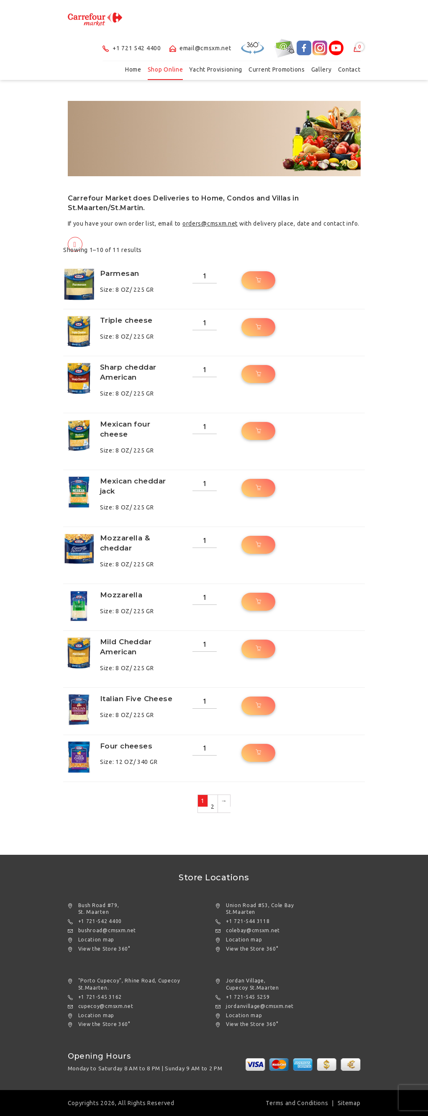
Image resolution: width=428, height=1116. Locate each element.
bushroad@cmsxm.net (107, 930)
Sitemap (349, 1103)
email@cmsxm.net (200, 48)
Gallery (321, 69)
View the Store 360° (104, 948)
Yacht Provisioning (215, 69)
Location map (96, 939)
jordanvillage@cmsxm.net (260, 1006)
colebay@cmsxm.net (253, 930)
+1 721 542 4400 (132, 48)
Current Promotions (277, 69)
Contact (349, 69)
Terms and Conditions (297, 1103)
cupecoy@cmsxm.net (105, 1006)
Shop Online (165, 69)
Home (133, 69)
